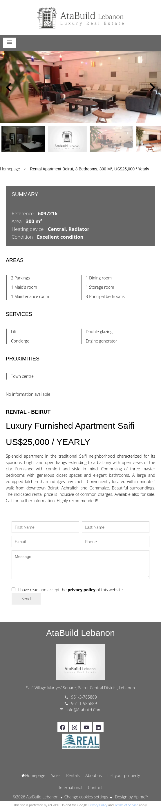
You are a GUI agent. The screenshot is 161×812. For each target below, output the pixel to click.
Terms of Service (126, 805)
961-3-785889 (84, 697)
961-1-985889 (84, 703)
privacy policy (81, 589)
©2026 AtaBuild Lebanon (35, 797)
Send (26, 598)
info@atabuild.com (84, 709)
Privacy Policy (97, 805)
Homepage (80, 17)
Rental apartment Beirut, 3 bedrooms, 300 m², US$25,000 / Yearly (89, 169)
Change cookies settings (86, 797)
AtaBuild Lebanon (80, 633)
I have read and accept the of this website (70, 589)
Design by (131, 797)
